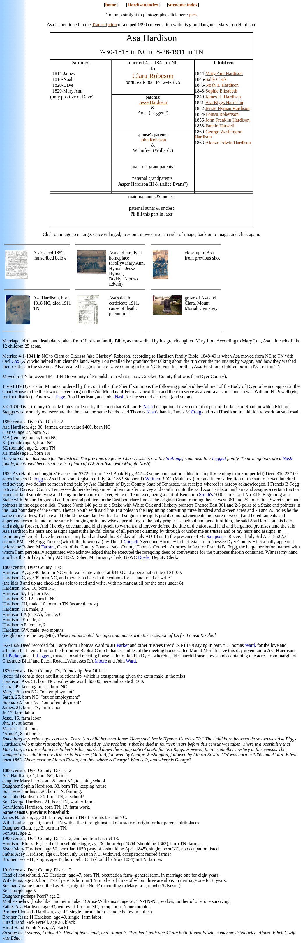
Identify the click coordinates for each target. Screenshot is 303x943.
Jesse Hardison (153, 102)
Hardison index (143, 4)
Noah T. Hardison (222, 85)
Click (48, 234)
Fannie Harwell (219, 125)
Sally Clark (215, 79)
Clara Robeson (153, 75)
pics (193, 14)
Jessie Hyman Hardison (227, 108)
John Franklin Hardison (227, 120)
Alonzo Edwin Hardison (228, 142)
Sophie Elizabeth (221, 90)
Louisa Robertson (221, 114)
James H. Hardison (223, 96)
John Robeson (153, 139)
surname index (183, 4)
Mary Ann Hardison (224, 73)
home (110, 4)
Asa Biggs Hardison (224, 102)
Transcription (104, 24)
